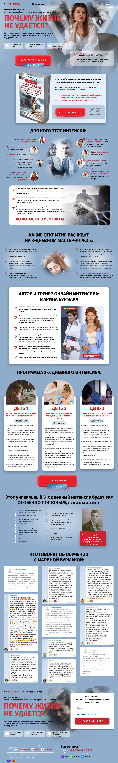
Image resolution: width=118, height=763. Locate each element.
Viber (66, 756)
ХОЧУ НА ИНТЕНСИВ (57, 481)
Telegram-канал (49, 750)
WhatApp (76, 756)
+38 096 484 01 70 (81, 750)
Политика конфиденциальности (29, 754)
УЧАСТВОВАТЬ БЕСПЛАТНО (92, 721)
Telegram (87, 756)
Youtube (37, 749)
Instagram (27, 749)
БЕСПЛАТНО (33, 65)
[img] (62, 756)
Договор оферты (11, 754)
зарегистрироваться (33, 60)
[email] (92, 708)
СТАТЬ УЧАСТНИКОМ (70, 112)
